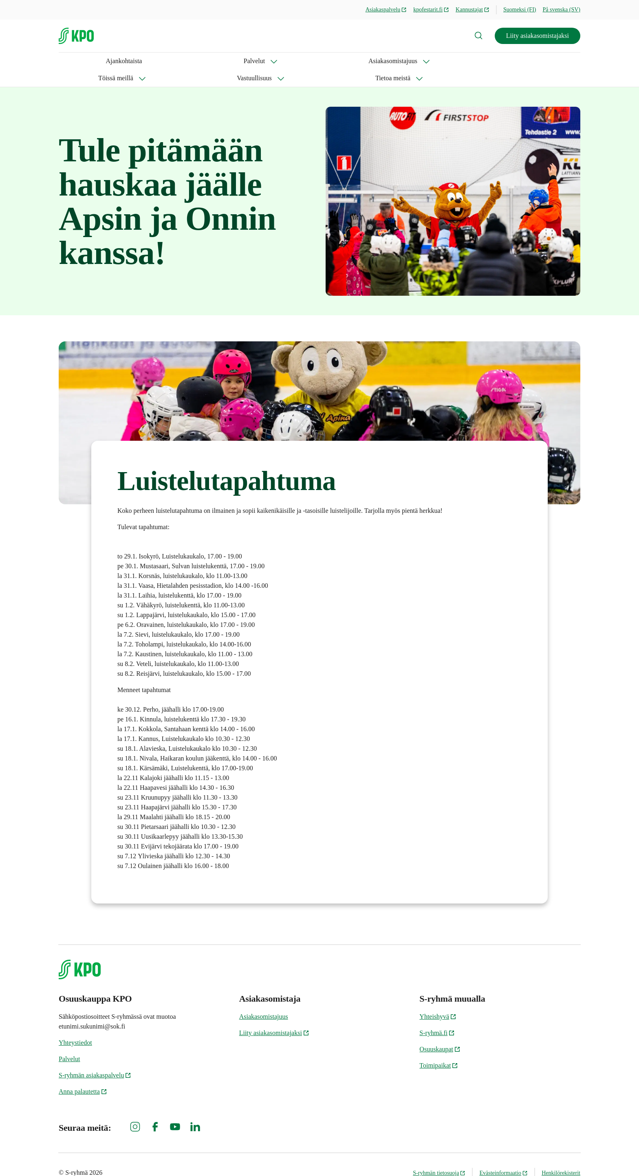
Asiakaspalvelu (386, 10)
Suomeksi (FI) (519, 10)
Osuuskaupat (440, 1032)
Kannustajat (472, 10)
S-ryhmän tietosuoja (439, 1156)
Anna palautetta (83, 1074)
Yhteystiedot (75, 1025)
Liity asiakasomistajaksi (537, 35)
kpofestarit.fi (431, 10)
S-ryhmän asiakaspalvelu (95, 1058)
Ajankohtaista (77, 60)
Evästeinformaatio (503, 1156)
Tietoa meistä (358, 60)
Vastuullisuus (299, 60)
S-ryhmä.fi (437, 1015)
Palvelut (113, 60)
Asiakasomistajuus (173, 60)
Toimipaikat (438, 1048)
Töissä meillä (239, 60)
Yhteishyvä (437, 999)
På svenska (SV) (561, 10)
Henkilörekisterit (561, 1156)
